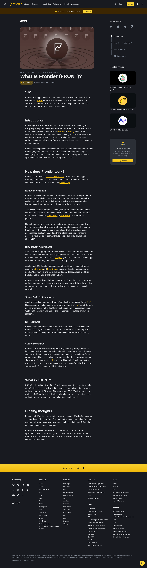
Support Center (117, 514)
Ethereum (38, 269)
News (40, 492)
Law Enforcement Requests (121, 534)
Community (42, 512)
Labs (89, 495)
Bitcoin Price (92, 514)
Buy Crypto (66, 486)
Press (40, 495)
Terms (41, 501)
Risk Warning (43, 515)
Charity (65, 524)
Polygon (58, 257)
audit (51, 360)
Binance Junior (68, 495)
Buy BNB (91, 534)
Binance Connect (93, 498)
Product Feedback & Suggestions (123, 517)
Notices (41, 518)
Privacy (41, 504)
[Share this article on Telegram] (125, 26)
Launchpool (67, 507)
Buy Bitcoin (91, 531)
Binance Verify (117, 525)
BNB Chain (52, 269)
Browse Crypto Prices (95, 511)
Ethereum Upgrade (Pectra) (97, 528)
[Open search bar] (115, 4)
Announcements (44, 489)
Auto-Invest (67, 509)
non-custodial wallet (55, 177)
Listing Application (93, 489)
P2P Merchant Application (96, 484)
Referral (115, 486)
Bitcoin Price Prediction (95, 522)
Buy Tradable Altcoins (95, 545)
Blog (40, 509)
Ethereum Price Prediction (96, 525)
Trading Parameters (119, 528)
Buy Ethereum (92, 543)
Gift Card (66, 504)
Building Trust (43, 507)
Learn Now (87, 11)
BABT (65, 518)
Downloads (42, 521)
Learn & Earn (92, 508)
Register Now (123, 161)
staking (61, 131)
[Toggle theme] (142, 4)
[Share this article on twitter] (111, 26)
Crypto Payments (68, 492)
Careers (41, 486)
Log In (121, 4)
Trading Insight (117, 498)
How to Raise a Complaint (121, 537)
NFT (78, 305)
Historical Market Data (120, 495)
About (40, 484)
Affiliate (115, 484)
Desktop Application (45, 524)
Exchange (66, 484)
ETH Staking (67, 512)
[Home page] (15, 4)
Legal (40, 498)
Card (64, 498)
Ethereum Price (93, 517)
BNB (114, 489)
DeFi (89, 302)
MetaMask (65, 216)
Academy (66, 501)
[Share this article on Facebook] (118, 26)
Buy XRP (91, 537)
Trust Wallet (52, 216)
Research (66, 521)
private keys (64, 182)
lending (71, 131)
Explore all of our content (73, 468)
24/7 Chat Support (118, 511)
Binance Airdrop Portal (120, 531)
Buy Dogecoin (92, 540)
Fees (114, 520)
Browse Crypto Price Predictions (98, 520)
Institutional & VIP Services (96, 492)
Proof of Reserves (118, 501)
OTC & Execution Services (121, 492)
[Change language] (137, 4)
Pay (64, 489)
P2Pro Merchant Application (97, 486)
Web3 (39, 100)
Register (130, 4)
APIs (114, 522)
